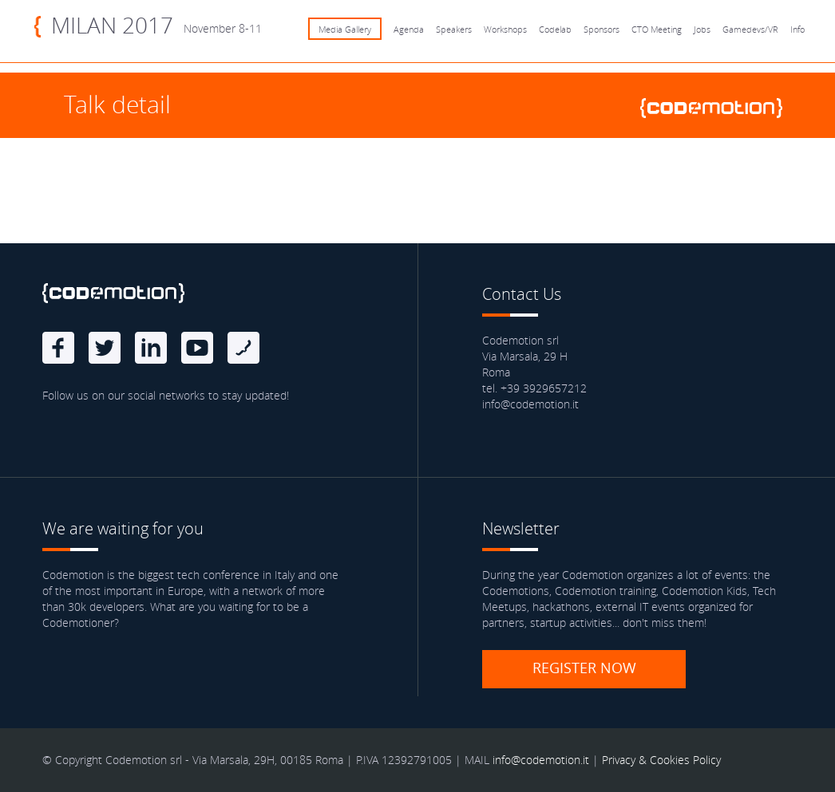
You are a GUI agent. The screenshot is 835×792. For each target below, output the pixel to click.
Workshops (505, 29)
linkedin (151, 348)
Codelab (555, 29)
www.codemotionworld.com (717, 108)
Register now (584, 667)
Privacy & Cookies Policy (661, 759)
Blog (243, 348)
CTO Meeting (656, 29)
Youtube (197, 348)
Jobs (702, 29)
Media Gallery (345, 29)
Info (797, 29)
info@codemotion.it (541, 759)
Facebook (58, 348)
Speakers (454, 29)
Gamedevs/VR (750, 29)
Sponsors (601, 29)
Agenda (409, 29)
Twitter (105, 348)
